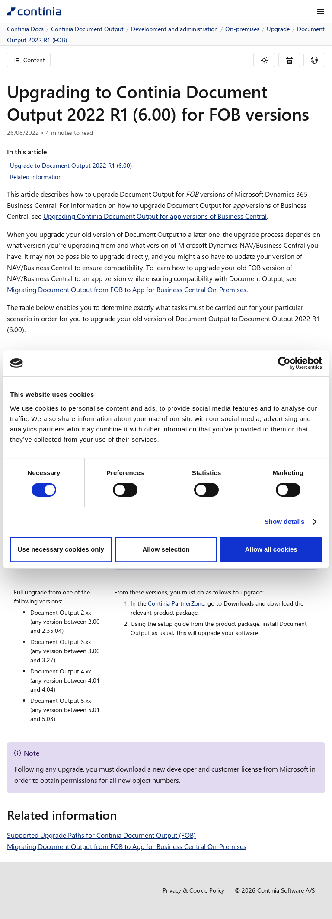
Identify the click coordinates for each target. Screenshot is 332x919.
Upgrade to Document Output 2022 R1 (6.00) (71, 165)
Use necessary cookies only (61, 549)
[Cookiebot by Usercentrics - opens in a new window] (284, 363)
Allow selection (165, 549)
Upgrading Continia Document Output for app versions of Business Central (155, 215)
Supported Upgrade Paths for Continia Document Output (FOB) (101, 834)
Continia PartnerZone (176, 603)
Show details (285, 521)
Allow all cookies (271, 549)
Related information (36, 176)
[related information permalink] (122, 815)
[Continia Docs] (34, 11)
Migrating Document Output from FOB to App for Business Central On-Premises (126, 289)
